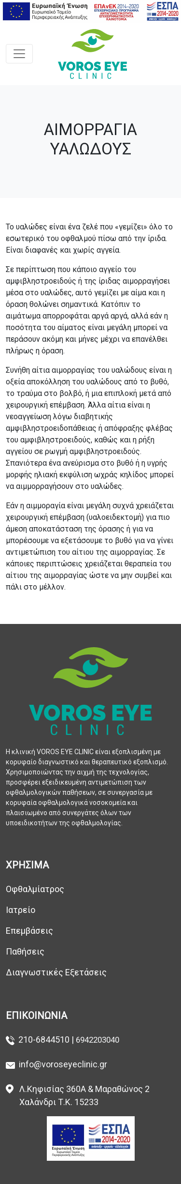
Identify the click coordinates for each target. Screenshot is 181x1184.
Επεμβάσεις (29, 931)
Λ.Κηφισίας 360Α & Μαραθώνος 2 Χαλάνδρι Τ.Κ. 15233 (84, 1095)
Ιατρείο (20, 910)
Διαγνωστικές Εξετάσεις (56, 972)
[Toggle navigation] (19, 53)
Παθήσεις (27, 951)
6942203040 (97, 1040)
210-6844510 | (47, 1039)
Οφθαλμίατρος (35, 889)
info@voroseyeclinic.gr (63, 1064)
